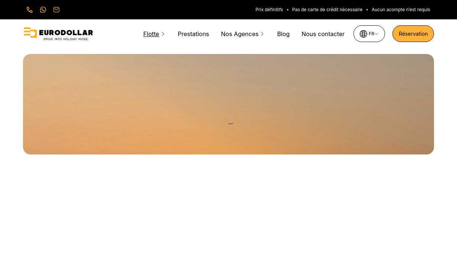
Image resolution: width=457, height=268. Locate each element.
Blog (283, 34)
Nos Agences (239, 34)
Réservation (413, 34)
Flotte (151, 34)
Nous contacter (323, 34)
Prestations (193, 34)
